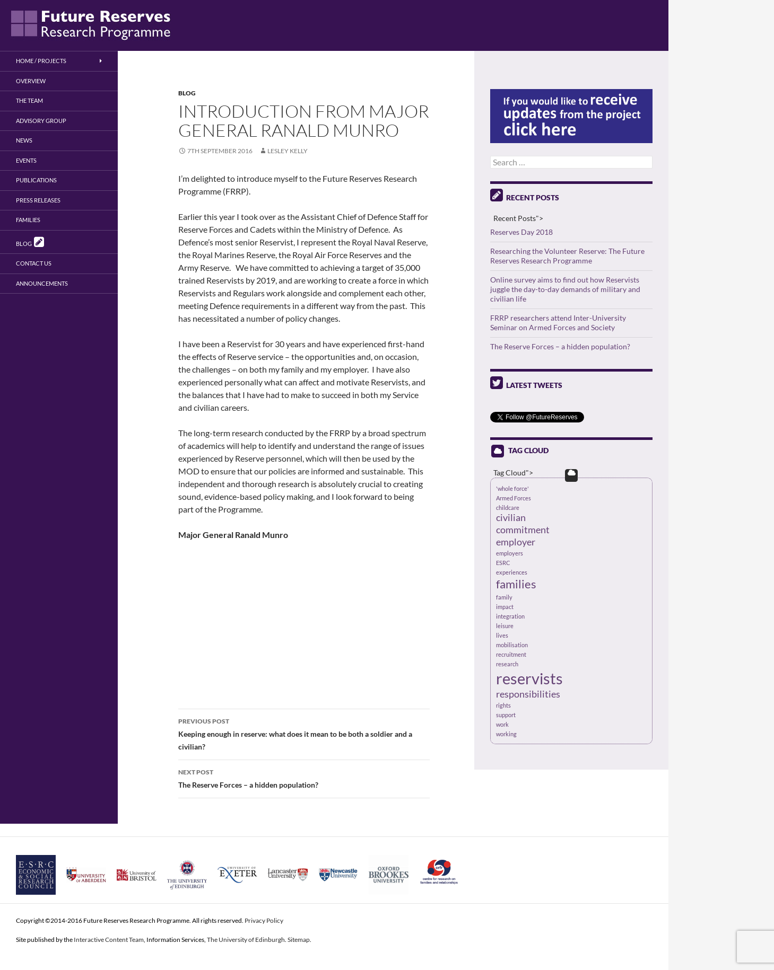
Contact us (33, 263)
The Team (29, 100)
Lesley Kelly (287, 151)
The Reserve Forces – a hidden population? (304, 777)
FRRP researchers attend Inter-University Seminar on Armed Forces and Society (558, 322)
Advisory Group (41, 120)
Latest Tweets (526, 385)
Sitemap (299, 939)
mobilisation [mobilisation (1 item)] (512, 644)
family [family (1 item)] (504, 597)
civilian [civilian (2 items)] (511, 517)
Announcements (42, 283)
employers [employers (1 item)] (509, 553)
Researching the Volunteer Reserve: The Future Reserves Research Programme (567, 255)
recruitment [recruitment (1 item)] (511, 654)
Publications (36, 180)
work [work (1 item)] (502, 724)
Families (28, 219)
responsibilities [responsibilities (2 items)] (528, 694)
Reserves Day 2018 (521, 231)
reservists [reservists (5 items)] (529, 678)
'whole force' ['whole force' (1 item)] (512, 488)
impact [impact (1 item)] (505, 606)
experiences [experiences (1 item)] (511, 572)
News (24, 140)
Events (26, 160)
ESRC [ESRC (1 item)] (503, 562)
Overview (31, 80)
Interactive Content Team (109, 939)
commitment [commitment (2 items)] (523, 529)
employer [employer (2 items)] (515, 542)
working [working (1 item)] (506, 733)
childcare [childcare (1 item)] (507, 507)
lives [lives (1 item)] (502, 635)
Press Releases (38, 200)
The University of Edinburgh (246, 939)
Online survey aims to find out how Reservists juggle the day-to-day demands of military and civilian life (565, 289)
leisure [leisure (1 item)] (505, 625)
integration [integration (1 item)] (510, 616)
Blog (187, 93)
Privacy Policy (264, 920)
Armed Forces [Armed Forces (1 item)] (513, 498)
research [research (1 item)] (507, 663)
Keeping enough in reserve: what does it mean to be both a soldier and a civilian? (304, 733)
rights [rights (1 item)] (503, 705)
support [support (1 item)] (506, 714)
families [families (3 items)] (516, 584)
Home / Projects (41, 60)
